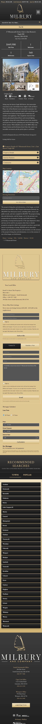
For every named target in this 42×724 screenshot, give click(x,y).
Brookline (5, 571)
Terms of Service (25, 401)
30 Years (6, 415)
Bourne (5, 525)
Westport (5, 553)
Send (21, 397)
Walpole (5, 608)
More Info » (6, 293)
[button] (39, 22)
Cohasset (5, 576)
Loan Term (6, 410)
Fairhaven (5, 498)
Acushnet (5, 484)
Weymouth (6, 626)
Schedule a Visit (30, 345)
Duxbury (5, 585)
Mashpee (5, 557)
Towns (15, 475)
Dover (4, 580)
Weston (5, 617)
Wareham (5, 544)
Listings (10, 238)
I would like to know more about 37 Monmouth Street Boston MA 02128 (21, 372)
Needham (5, 594)
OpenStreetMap (31, 191)
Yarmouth (5, 567)
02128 (31, 238)
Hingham (5, 589)
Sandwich (5, 562)
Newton (5, 599)
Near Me (21, 27)
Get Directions (21, 202)
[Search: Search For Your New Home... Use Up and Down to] (19, 22)
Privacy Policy (20, 331)
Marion (5, 512)
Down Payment (7, 428)
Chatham (5, 535)
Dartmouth (6, 489)
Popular (27, 475)
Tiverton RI (6, 539)
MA (15, 238)
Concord (5, 516)
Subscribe (21, 336)
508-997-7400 (25, 2)
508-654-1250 (37, 2)
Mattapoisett (6, 521)
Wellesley (5, 612)
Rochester (5, 530)
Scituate (5, 603)
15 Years (14, 415)
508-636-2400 (9, 2)
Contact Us (12, 345)
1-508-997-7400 (11, 297)
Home (4, 238)
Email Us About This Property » (12, 290)
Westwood (6, 621)
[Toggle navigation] (38, 12)
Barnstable (6, 494)
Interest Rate (6, 435)
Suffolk (20, 238)
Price (4, 422)
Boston (26, 238)
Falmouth (5, 548)
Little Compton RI (8, 507)
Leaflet (25, 191)
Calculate (21, 442)
